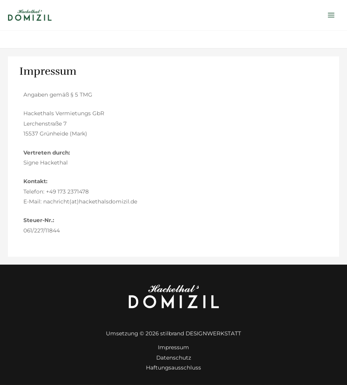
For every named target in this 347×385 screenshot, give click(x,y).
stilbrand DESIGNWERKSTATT (200, 333)
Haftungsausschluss (173, 367)
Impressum (173, 347)
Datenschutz (173, 357)
